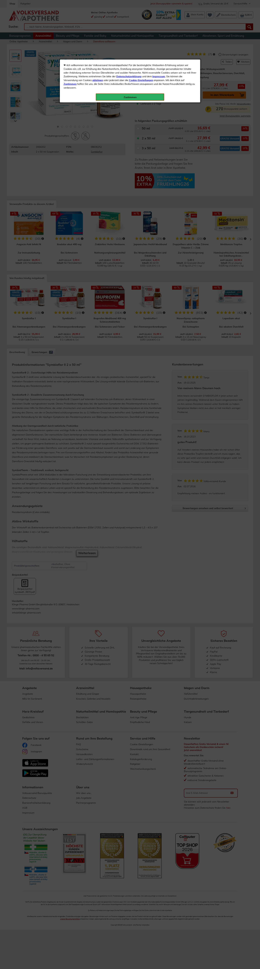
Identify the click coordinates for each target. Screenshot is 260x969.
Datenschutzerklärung (128, 76)
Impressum (158, 76)
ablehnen (97, 80)
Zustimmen (70, 84)
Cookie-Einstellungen (141, 80)
